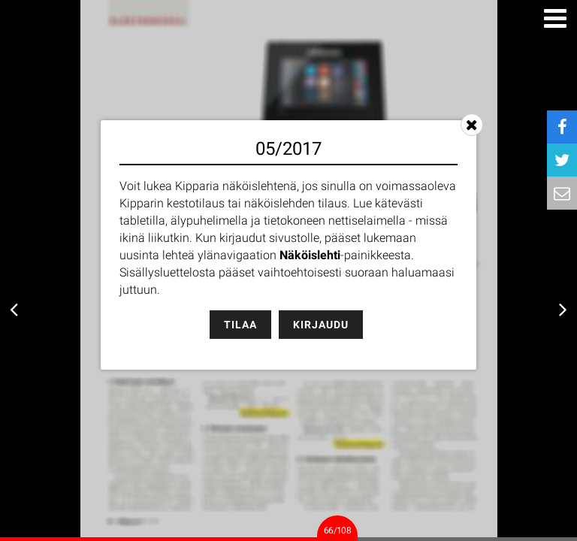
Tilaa (240, 325)
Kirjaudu (321, 325)
